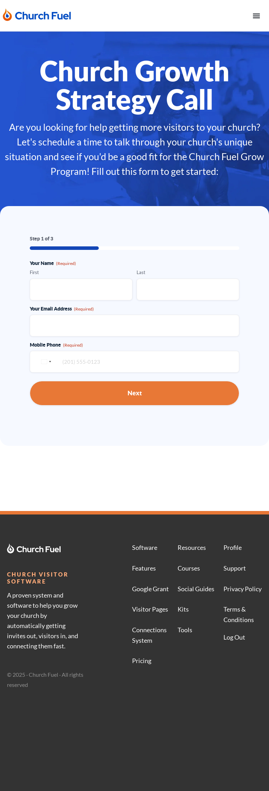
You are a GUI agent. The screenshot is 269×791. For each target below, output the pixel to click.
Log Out (234, 637)
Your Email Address (62, 308)
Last (141, 272)
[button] (256, 15)
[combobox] (45, 361)
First (34, 272)
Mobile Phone (56, 344)
